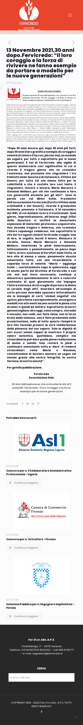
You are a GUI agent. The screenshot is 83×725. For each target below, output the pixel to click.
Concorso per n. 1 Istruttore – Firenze (31, 539)
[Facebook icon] (41, 712)
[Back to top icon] (75, 717)
